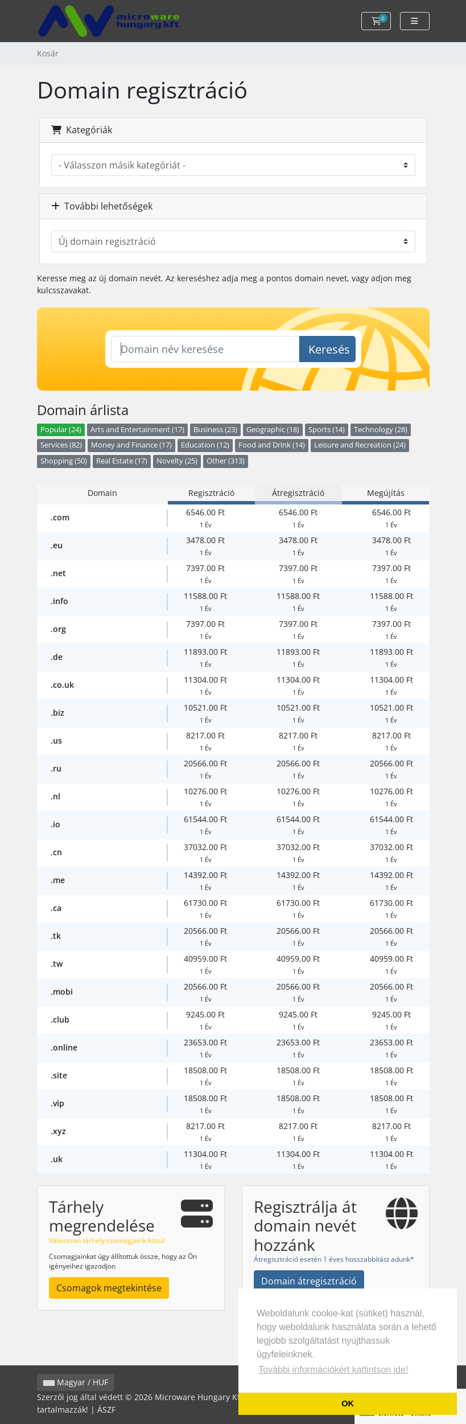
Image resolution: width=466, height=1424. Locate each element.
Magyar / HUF (75, 1382)
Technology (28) (380, 429)
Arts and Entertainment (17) (137, 429)
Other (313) (226, 461)
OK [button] (347, 1403)
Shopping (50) (63, 461)
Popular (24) (60, 429)
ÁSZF (106, 1409)
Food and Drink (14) (271, 445)
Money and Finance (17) (131, 445)
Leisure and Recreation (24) (360, 445)
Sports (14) (326, 429)
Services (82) (61, 445)
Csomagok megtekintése (109, 1288)
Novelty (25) (176, 461)
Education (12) (205, 445)
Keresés (329, 349)
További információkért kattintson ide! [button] (333, 1369)
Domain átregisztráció (309, 1281)
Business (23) (215, 429)
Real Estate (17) (121, 461)
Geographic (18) (272, 429)
